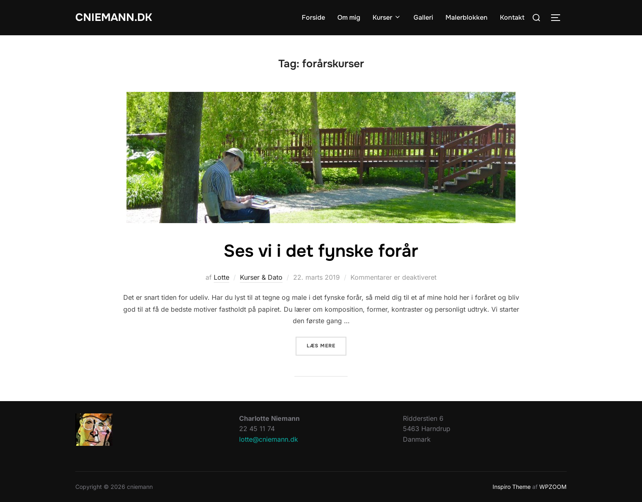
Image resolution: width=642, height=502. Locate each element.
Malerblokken (466, 17)
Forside (313, 17)
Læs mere (326, 345)
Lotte (221, 277)
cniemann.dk (113, 17)
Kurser (387, 17)
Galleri (423, 17)
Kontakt (512, 17)
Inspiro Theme (512, 486)
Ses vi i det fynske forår (321, 251)
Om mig (348, 17)
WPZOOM (553, 486)
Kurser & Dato (261, 277)
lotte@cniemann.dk (268, 439)
